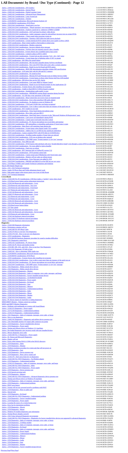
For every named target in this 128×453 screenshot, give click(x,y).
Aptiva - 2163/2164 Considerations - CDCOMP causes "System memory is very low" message (32, 139)
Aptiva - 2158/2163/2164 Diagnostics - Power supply (19, 280)
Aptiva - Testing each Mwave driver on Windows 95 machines (22, 379)
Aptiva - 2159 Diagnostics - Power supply (15, 401)
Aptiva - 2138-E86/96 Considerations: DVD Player (18, 23)
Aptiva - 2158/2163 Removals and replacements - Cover (20, 201)
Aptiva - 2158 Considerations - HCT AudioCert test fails (20, 109)
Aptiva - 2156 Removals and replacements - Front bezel (20, 188)
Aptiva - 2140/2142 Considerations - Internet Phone (18, 10)
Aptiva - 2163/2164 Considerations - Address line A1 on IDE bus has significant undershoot (31, 131)
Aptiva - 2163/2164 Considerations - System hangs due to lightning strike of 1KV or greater (31, 58)
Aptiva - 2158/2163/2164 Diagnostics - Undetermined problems (22, 289)
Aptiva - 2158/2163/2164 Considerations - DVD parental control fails (24, 152)
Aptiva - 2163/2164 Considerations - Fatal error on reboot (20, 148)
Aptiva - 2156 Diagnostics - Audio (13, 440)
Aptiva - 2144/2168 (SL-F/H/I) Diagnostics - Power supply (21, 368)
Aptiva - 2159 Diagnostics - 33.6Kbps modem (17, 422)
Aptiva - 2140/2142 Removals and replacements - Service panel (22, 212)
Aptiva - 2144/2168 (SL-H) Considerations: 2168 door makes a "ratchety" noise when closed (31, 179)
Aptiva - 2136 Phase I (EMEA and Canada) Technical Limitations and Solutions (27, 163)
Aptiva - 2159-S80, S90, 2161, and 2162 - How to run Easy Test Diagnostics (26, 247)
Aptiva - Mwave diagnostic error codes (14, 332)
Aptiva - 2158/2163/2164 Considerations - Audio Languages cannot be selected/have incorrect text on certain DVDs (39, 34)
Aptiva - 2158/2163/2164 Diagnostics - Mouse (17, 293)
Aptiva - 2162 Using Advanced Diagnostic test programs (20, 416)
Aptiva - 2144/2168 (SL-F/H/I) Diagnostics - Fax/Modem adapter (23, 359)
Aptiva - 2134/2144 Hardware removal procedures (18, 216)
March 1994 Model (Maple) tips (12, 166)
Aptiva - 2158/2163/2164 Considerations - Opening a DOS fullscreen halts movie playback (31, 38)
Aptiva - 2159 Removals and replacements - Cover (18, 199)
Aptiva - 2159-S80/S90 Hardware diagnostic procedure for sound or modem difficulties (30, 238)
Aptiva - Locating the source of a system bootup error (19, 403)
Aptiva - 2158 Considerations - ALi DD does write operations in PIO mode (26, 95)
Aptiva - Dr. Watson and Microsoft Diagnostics (17, 337)
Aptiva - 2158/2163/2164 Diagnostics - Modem (17, 295)
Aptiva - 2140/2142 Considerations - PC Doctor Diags (19, 242)
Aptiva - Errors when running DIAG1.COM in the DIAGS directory (24, 341)
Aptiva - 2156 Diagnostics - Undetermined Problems (19, 433)
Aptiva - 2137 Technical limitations (13, 174)
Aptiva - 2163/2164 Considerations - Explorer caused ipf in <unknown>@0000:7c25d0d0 (31, 30)
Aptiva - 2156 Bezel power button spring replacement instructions (23, 181)
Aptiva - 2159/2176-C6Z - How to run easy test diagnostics (21, 234)
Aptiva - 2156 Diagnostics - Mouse (13, 438)
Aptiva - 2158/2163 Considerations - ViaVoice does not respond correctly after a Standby (30, 49)
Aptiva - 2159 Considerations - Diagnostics (16, 236)
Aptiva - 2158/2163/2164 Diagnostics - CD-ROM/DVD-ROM (22, 278)
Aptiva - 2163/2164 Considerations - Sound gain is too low (21, 25)
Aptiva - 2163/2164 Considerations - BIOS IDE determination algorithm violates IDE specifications (34, 69)
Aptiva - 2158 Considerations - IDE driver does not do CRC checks (23, 80)
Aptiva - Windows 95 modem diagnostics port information (20, 411)
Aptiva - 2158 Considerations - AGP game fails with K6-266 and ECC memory (27, 71)
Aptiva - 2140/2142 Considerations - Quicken (16, 19)
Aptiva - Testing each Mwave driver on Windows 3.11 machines (22, 328)
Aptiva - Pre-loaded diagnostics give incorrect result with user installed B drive (27, 330)
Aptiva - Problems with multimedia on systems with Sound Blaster (23, 306)
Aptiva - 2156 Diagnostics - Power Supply (15, 431)
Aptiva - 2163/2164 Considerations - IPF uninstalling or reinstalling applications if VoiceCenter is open (35, 124)
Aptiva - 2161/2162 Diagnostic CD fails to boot (17, 249)
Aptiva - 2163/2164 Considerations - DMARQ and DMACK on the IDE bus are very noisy (31, 161)
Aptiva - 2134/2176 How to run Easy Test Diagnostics (19, 231)
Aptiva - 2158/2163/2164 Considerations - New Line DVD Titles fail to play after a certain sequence (34, 65)
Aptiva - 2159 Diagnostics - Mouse (13, 409)
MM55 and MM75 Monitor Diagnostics (15, 304)
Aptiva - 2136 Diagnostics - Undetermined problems (19, 383)
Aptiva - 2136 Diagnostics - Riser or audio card (17, 390)
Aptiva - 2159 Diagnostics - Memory (14, 374)
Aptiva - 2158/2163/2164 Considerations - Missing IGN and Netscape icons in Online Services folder (34, 76)
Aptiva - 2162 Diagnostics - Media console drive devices (20, 267)
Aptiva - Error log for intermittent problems (16, 405)
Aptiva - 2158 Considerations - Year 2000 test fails (18, 141)
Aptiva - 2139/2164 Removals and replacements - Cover (20, 183)
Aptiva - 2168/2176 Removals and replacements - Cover (20, 194)
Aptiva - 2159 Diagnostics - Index (13, 343)
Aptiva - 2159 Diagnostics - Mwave (13, 407)
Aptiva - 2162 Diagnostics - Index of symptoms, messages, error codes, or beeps (27, 425)
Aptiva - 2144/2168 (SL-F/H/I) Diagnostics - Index (18, 365)
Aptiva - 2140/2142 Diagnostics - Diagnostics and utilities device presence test (27, 319)
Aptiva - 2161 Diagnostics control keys (14, 240)
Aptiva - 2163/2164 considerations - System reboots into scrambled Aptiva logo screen (30, 51)
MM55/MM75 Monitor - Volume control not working (19, 302)
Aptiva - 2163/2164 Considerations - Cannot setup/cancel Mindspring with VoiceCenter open (32, 155)
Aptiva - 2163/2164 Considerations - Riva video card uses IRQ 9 (22, 113)
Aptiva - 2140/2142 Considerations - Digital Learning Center (21, 12)
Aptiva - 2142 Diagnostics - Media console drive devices (20, 269)
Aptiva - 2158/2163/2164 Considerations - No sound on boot (21, 73)
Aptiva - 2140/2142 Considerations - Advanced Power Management (23, 14)
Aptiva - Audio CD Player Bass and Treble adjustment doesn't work (23, 170)
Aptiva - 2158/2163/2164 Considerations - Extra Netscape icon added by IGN (27, 159)
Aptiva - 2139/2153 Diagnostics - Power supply (17, 308)
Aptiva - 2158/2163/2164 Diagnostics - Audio (16, 297)
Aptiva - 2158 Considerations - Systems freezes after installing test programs (26, 87)
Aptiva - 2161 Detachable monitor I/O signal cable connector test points (25, 321)
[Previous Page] (6, 450)
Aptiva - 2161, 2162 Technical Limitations (15, 168)
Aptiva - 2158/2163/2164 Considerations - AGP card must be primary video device (28, 32)
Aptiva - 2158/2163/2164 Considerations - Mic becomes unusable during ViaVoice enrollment (32, 62)
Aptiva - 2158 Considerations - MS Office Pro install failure (21, 60)
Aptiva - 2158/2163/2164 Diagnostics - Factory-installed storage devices (25, 275)
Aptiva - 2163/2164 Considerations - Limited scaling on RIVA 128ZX (24, 54)
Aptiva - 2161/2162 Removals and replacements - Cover (20, 203)
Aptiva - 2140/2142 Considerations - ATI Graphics (18, 8)
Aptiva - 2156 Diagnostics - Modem (13, 444)
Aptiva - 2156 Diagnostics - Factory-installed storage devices (21, 447)
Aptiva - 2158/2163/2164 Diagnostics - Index (16, 291)
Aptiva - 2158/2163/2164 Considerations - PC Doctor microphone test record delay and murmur (33, 122)
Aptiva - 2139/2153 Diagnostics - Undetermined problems (20, 313)
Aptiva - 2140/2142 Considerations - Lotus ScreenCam (19, 16)
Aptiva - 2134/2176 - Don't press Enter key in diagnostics (20, 357)
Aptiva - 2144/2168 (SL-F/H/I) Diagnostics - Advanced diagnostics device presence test (30, 376)
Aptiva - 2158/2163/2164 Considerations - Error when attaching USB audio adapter (29, 100)
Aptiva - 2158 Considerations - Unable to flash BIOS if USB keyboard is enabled (28, 89)
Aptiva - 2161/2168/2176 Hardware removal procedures (20, 218)
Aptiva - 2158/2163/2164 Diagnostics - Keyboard (18, 282)
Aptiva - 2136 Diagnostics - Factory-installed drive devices (21, 324)
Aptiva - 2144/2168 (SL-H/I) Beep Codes (15, 229)
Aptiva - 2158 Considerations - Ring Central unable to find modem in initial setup (28, 43)
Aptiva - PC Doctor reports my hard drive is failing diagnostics (22, 300)
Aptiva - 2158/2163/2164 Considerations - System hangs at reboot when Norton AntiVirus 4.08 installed (35, 78)
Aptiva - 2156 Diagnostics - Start (12, 442)
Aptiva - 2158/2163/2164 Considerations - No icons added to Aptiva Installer (26, 146)
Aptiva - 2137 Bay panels (10, 207)
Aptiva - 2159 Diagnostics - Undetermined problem (18, 361)
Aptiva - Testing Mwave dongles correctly (15, 414)
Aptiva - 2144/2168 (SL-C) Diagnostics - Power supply (19, 335)
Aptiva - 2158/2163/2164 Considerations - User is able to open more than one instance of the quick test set (36, 106)
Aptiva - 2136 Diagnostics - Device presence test (17, 352)
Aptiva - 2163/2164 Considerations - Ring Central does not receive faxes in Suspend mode (31, 98)
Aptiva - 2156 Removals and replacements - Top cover (19, 185)
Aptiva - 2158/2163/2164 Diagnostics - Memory (17, 286)
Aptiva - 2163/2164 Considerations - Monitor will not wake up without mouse (27, 157)
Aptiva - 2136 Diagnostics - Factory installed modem (19, 398)
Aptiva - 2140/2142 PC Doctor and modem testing (18, 245)
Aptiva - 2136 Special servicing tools (14, 372)
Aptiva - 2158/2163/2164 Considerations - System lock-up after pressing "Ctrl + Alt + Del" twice (33, 56)
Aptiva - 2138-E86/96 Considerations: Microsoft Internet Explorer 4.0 (24, 21)
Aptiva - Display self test (10, 339)
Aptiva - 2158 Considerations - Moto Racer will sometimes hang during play (26, 126)
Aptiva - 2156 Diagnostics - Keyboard (14, 427)
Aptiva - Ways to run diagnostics (12, 317)
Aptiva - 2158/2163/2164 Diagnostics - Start (16, 284)
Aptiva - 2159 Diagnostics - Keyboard (14, 394)
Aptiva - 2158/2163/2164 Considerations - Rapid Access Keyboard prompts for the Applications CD (34, 84)
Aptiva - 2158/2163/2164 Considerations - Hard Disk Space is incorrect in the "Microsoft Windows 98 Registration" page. (41, 115)
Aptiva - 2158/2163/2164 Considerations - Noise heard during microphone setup (28, 111)
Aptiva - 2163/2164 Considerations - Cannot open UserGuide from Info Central (27, 120)
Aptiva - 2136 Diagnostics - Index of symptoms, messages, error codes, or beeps (27, 420)
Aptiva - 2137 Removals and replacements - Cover (18, 190)
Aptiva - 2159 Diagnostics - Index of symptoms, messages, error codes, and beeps (28, 381)
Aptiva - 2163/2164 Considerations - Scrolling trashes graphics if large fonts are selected (30, 135)
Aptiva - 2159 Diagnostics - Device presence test (17, 370)
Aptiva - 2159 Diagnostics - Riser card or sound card (19, 354)
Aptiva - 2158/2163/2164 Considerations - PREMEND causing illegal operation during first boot (33, 93)
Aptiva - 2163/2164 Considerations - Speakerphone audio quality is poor (25, 91)
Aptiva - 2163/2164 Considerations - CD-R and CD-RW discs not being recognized (28, 104)
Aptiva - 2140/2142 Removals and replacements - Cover (20, 210)
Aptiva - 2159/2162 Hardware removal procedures (18, 221)
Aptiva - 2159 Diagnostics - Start (12, 350)
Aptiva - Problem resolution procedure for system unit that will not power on (26, 348)
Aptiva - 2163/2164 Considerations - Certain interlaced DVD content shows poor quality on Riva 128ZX (35, 41)
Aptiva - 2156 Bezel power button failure (15, 205)
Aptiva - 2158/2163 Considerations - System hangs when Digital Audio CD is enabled (29, 128)
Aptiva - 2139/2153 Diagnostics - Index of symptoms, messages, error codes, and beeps (30, 363)
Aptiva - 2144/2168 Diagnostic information (16, 225)
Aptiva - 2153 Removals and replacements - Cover (18, 196)
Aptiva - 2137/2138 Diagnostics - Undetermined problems (20, 311)
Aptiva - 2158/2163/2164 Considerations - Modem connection (22, 45)
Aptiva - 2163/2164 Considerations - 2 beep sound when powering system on (26, 36)
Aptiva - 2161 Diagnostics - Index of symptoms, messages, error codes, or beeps (27, 315)
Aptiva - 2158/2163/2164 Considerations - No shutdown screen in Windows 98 (27, 102)
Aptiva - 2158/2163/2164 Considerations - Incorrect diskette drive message (26, 47)
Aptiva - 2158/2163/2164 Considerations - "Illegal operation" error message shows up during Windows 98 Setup (38, 27)
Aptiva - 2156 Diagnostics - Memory (14, 436)
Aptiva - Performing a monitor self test (14, 227)
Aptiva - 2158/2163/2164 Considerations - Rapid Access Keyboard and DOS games (29, 67)
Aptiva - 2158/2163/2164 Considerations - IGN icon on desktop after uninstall (27, 137)
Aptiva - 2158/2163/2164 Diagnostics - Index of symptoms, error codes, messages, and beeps (32, 273)
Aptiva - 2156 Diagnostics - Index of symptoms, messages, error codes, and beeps (28, 429)
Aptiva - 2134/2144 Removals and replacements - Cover (20, 192)
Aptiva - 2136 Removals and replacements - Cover (18, 214)
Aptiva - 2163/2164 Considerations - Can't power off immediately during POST (27, 117)
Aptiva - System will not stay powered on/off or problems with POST (24, 387)
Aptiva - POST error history (11, 385)
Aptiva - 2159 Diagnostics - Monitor (13, 346)
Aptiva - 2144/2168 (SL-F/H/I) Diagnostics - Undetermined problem (24, 396)
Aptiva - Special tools (9, 392)
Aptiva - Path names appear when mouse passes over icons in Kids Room (25, 172)
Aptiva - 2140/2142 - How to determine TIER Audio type (20, 251)
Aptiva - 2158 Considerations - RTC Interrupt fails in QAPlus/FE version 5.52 (27, 150)
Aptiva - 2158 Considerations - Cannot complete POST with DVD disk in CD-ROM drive (31, 133)
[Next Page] (15, 450)
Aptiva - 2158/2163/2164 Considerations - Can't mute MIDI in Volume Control (27, 82)
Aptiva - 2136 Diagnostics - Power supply (15, 326)
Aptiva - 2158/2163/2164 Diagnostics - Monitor (17, 271)
